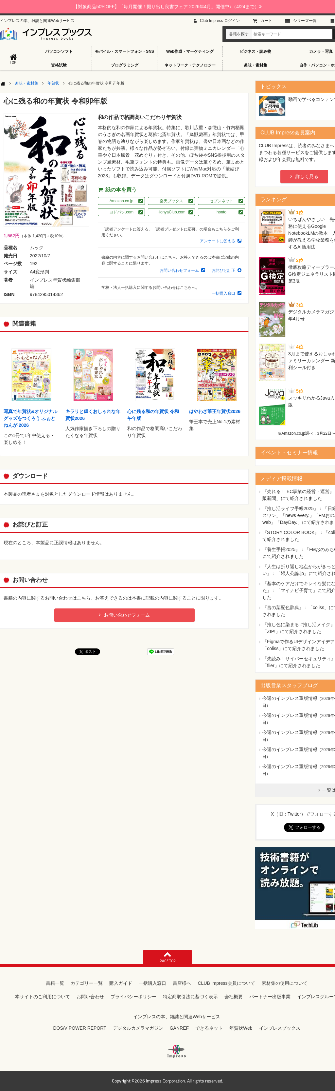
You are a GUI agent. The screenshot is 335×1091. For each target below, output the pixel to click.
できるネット (209, 1028)
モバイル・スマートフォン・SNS (124, 51)
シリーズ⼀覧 (305, 20)
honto (221, 212)
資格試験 (59, 65)
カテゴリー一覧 (87, 983)
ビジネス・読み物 (255, 51)
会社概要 (233, 996)
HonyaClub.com (171, 212)
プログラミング (124, 65)
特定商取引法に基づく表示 (190, 996)
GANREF (179, 1028)
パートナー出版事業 (270, 996)
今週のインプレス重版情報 (289, 698)
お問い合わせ (90, 996)
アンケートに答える (217, 241)
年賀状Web (241, 1028)
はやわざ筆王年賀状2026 (214, 411)
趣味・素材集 (255, 65)
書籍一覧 (55, 983)
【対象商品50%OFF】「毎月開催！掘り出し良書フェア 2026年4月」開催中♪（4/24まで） (167, 6)
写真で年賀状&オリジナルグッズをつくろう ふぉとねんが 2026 (30, 418)
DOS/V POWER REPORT (79, 1028)
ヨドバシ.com (121, 212)
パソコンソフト (59, 51)
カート (266, 20)
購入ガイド (120, 983)
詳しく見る (306, 176)
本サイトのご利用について (42, 996)
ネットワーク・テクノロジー (190, 65)
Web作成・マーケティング (190, 51)
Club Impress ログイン (220, 20)
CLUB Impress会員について (226, 983)
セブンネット (221, 201)
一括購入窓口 (223, 293)
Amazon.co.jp (121, 201)
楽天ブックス (171, 201)
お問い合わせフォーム (179, 270)
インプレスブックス (279, 1028)
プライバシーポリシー (133, 996)
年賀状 (53, 83)
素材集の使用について (285, 983)
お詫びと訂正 (223, 270)
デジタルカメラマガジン (138, 1028)
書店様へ (182, 983)
